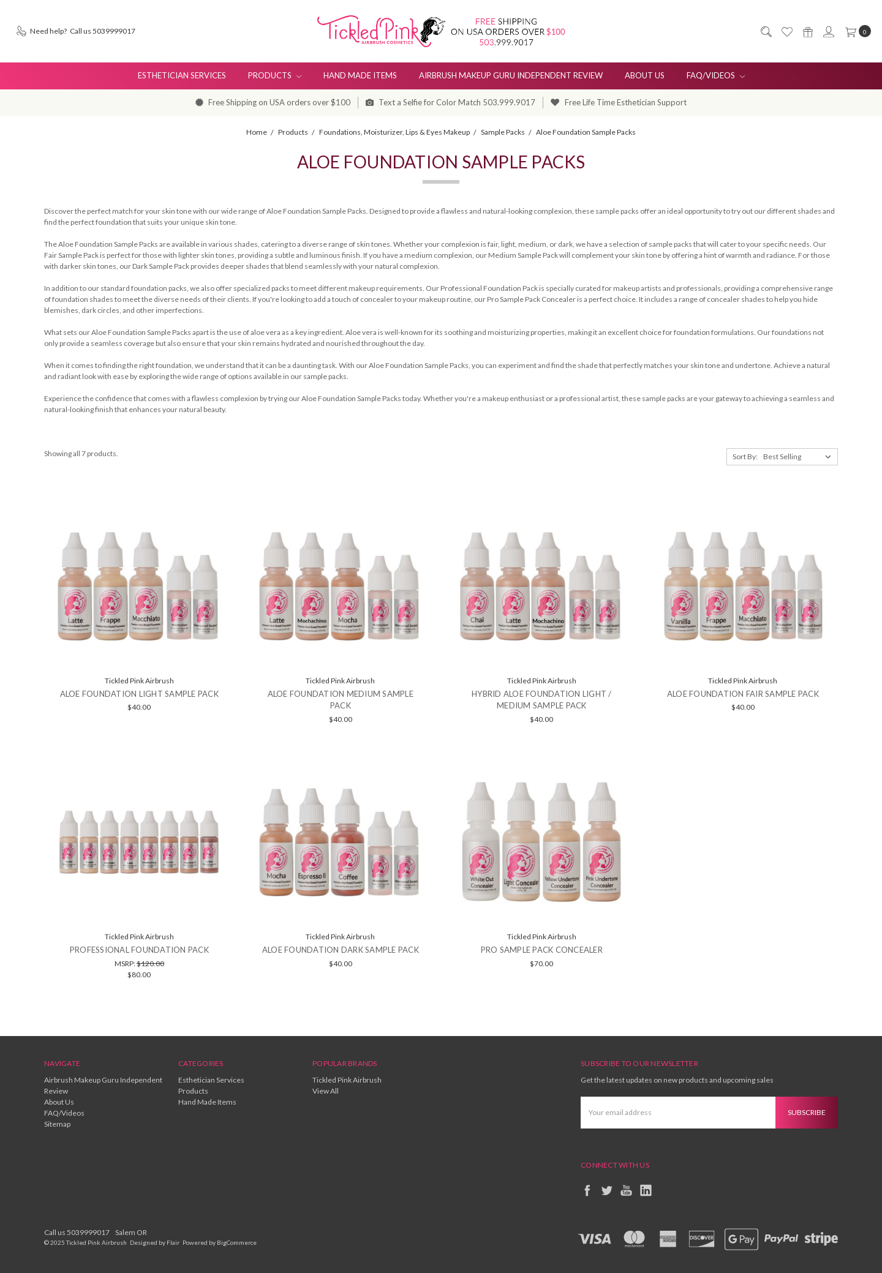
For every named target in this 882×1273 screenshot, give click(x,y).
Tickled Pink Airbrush (347, 1079)
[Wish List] (786, 32)
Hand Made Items (360, 75)
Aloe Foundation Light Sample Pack (139, 694)
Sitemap (57, 1123)
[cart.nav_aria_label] (855, 31)
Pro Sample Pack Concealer (542, 950)
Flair (173, 1242)
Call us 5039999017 (77, 1232)
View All (325, 1090)
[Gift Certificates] (807, 32)
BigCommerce (237, 1242)
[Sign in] (828, 32)
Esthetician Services (182, 75)
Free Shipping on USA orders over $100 (272, 102)
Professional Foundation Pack (139, 950)
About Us (645, 75)
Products (274, 75)
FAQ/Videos (716, 75)
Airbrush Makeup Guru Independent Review (511, 75)
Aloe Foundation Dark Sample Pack (340, 950)
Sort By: (745, 456)
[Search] (765, 32)
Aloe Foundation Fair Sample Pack (743, 694)
